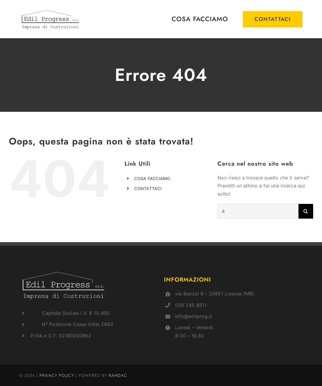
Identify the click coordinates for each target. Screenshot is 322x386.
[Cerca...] (258, 211)
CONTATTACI (147, 188)
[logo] (50, 11)
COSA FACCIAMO (152, 178)
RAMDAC (118, 375)
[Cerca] (305, 211)
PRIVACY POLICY (56, 375)
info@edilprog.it (193, 316)
